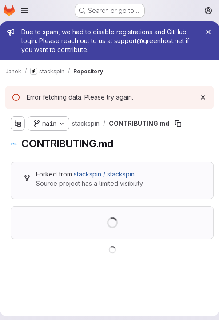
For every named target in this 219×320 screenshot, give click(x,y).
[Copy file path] (178, 123)
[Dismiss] (203, 97)
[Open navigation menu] (24, 11)
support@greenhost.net (149, 40)
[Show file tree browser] (18, 123)
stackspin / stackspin (104, 174)
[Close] (208, 32)
